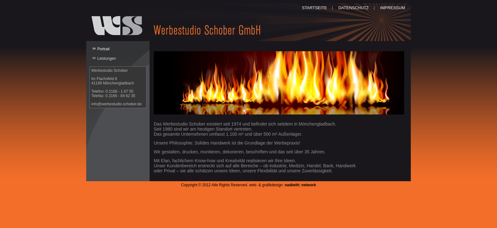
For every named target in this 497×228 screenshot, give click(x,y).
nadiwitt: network (300, 185)
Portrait (103, 49)
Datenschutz (353, 7)
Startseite (314, 7)
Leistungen (106, 58)
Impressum (392, 7)
